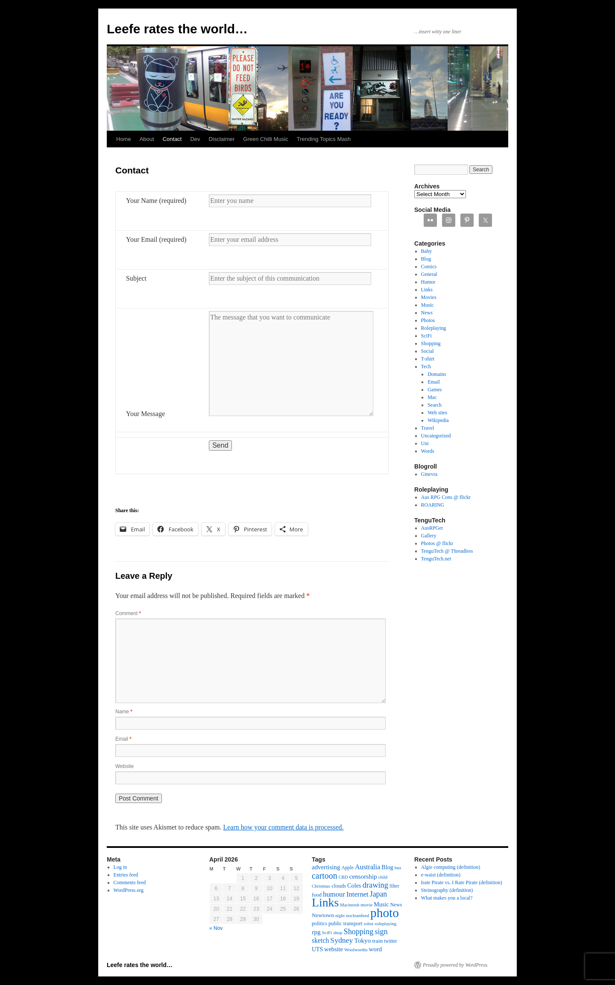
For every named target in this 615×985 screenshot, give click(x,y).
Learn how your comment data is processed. (283, 827)
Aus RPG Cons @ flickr (446, 497)
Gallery (428, 536)
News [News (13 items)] (396, 905)
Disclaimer (222, 139)
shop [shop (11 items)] (337, 932)
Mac (432, 397)
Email (123, 739)
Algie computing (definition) (450, 867)
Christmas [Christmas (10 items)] (321, 886)
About (147, 139)
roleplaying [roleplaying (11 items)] (385, 923)
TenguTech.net (436, 559)
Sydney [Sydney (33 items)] (341, 940)
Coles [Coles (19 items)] (354, 885)
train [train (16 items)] (377, 941)
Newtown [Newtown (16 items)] (323, 915)
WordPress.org (129, 890)
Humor (428, 282)
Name (123, 712)
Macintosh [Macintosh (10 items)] (349, 905)
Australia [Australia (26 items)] (367, 867)
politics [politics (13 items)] (319, 923)
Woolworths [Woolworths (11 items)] (356, 949)
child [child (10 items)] (382, 877)
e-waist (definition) (440, 875)
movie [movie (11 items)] (366, 904)
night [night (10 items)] (340, 915)
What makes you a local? (447, 898)
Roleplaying (433, 328)
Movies (428, 297)
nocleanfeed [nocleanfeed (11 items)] (357, 915)
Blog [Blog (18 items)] (387, 867)
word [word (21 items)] (375, 949)
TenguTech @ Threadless (447, 551)
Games (435, 390)
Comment (128, 613)
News (427, 313)
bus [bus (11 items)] (398, 867)
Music (427, 305)
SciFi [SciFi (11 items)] (327, 932)
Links (427, 290)
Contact (172, 139)
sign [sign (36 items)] (381, 931)
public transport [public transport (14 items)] (345, 923)
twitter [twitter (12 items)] (390, 941)
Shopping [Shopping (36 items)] (359, 931)
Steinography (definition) (447, 890)
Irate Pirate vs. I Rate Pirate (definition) (461, 882)
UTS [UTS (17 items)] (317, 949)
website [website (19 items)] (333, 949)
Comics (429, 267)
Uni (425, 443)
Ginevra (429, 474)
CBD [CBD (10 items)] (343, 877)
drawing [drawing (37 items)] (375, 885)
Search (435, 405)
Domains (437, 374)
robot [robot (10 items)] (369, 923)
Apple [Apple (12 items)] (347, 868)
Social (427, 351)
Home (123, 139)
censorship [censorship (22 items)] (363, 876)
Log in (120, 867)
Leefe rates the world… (177, 29)
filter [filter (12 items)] (394, 886)
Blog (426, 259)
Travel (427, 428)
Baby (426, 251)
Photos (428, 320)
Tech (426, 366)
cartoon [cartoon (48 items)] (324, 875)
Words (427, 451)
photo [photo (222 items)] (384, 913)
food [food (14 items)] (317, 895)
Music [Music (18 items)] (381, 904)
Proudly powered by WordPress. (456, 965)
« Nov (216, 928)
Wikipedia (438, 420)
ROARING (433, 505)
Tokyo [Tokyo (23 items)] (362, 940)
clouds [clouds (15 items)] (338, 885)
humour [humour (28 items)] (334, 894)
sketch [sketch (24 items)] (320, 940)
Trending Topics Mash (324, 139)
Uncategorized (436, 436)
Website (124, 766)
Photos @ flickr (437, 543)
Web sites (437, 413)
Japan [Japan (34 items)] (378, 894)
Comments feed (130, 882)
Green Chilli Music (265, 139)
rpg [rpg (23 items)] (316, 931)
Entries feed (126, 875)
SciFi (426, 336)
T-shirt (428, 359)
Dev (195, 139)
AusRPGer (432, 528)
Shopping (431, 343)
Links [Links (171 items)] (325, 902)
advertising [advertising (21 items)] (326, 867)
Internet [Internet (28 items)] (357, 894)
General (429, 274)
